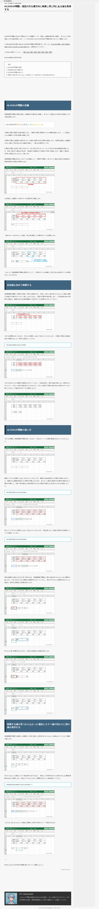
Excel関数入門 (11, 3)
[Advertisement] (37, 22)
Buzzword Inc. (49, 907)
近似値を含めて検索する (15, 70)
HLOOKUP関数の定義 (15, 67)
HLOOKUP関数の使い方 (15, 72)
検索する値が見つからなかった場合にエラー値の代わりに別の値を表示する (31, 75)
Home (5, 3)
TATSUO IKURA (28, 894)
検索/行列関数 (18, 3)
